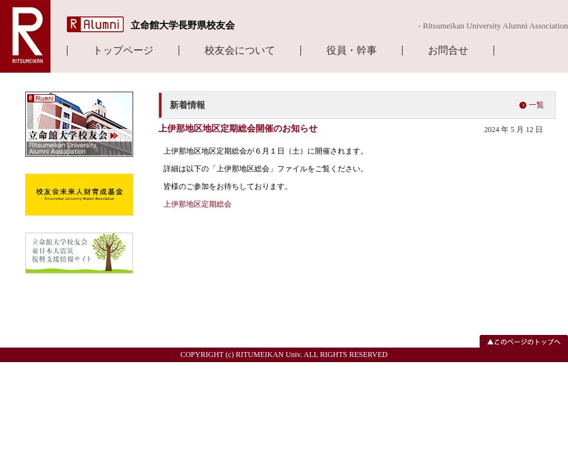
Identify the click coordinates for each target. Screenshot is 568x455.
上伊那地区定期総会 (197, 204)
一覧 (536, 104)
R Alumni (95, 24)
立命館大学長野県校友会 (183, 25)
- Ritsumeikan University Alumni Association (493, 25)
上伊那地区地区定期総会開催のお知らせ (237, 128)
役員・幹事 (351, 51)
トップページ (123, 51)
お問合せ (448, 51)
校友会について (239, 51)
